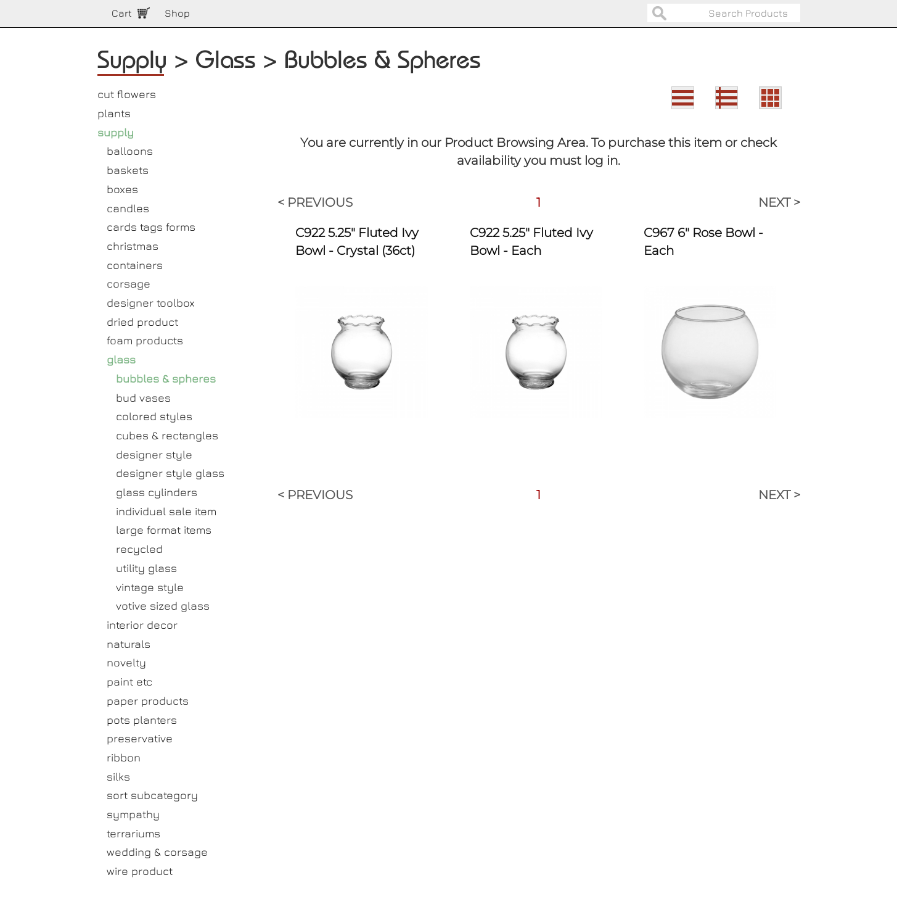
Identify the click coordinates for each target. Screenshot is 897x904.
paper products (148, 700)
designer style (154, 454)
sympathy (133, 814)
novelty (126, 662)
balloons (130, 150)
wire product (140, 871)
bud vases (143, 397)
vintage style (150, 587)
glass (121, 359)
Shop (177, 13)
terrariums (133, 833)
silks (118, 776)
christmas (132, 245)
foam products (145, 340)
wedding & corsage (157, 851)
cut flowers (126, 94)
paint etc (129, 681)
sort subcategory (152, 795)
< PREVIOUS (315, 202)
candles (128, 208)
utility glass (146, 568)
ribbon (124, 757)
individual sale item (166, 511)
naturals (128, 643)
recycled (139, 548)
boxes (122, 189)
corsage (128, 283)
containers (135, 265)
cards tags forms (151, 226)
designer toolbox (151, 302)
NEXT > (779, 202)
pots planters (142, 719)
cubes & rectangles (167, 435)
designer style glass (170, 473)
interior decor (142, 624)
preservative (140, 738)
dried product (142, 321)
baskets (128, 170)
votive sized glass (163, 605)
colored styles (154, 416)
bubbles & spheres (166, 378)
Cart (122, 13)
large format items (163, 529)
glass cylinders (156, 492)
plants (114, 113)
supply (115, 132)
